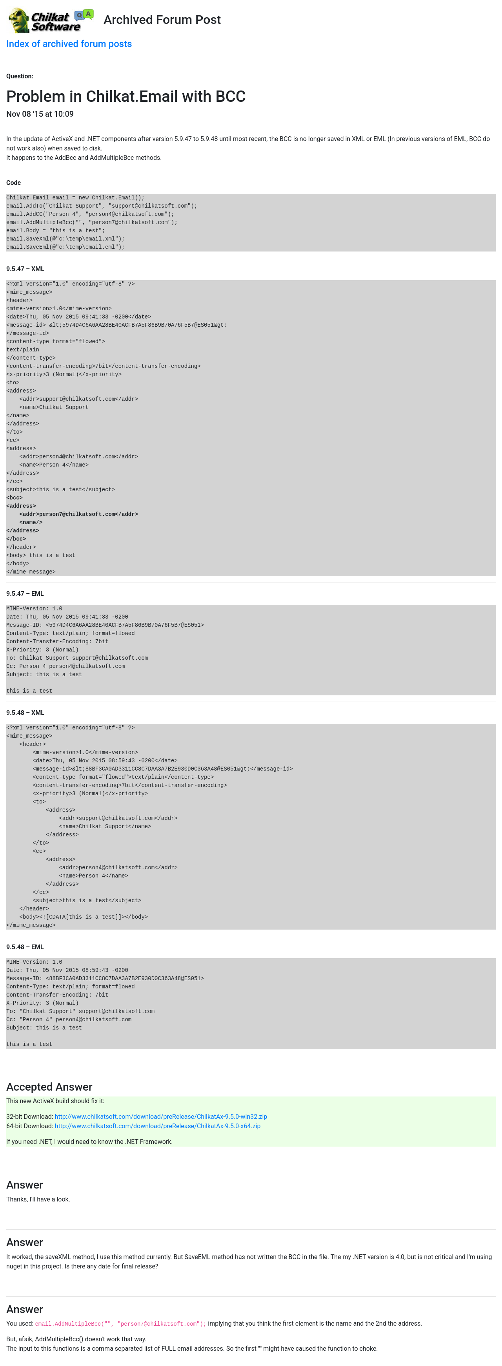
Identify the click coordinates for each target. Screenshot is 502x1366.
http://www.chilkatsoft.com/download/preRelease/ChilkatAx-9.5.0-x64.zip (158, 1126)
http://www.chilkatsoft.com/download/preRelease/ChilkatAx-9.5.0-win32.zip (161, 1116)
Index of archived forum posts (69, 43)
